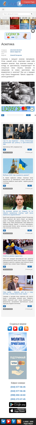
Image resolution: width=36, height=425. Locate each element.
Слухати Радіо (28, 2)
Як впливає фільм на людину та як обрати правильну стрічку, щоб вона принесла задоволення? (18, 213)
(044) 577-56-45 (18, 387)
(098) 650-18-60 (18, 395)
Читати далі (28, 152)
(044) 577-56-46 (18, 391)
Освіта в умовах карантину (12, 256)
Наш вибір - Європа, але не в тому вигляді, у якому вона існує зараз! (18, 293)
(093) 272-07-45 (18, 399)
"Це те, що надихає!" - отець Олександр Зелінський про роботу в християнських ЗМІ (18, 142)
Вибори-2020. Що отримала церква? (16, 175)
